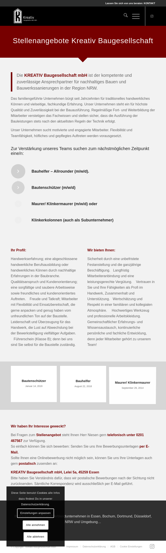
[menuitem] (129, 3)
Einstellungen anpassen (35, 513)
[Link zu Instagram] (152, 16)
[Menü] (134, 16)
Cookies (42, 492)
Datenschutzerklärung (35, 504)
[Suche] (123, 16)
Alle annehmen (35, 525)
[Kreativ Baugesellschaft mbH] (25, 16)
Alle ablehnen (35, 536)
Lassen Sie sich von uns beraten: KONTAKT (130, 3)
